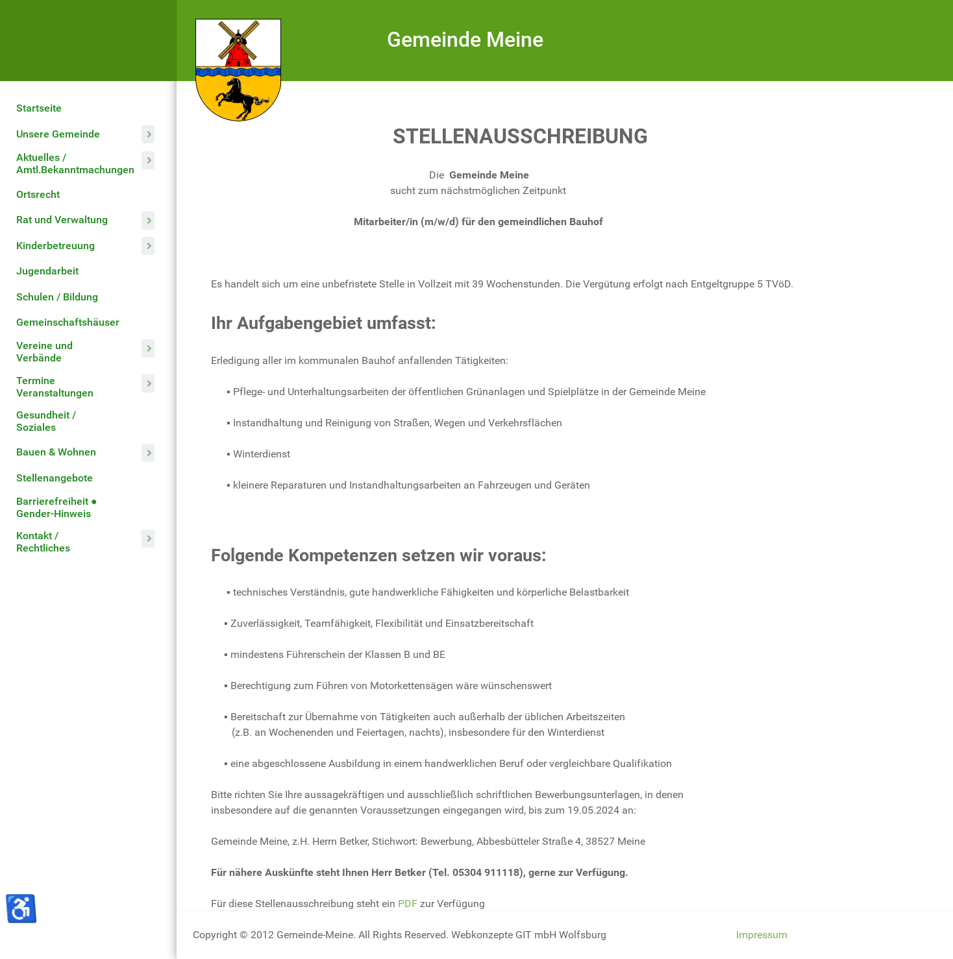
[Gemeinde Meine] (238, 69)
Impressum (761, 935)
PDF (407, 903)
